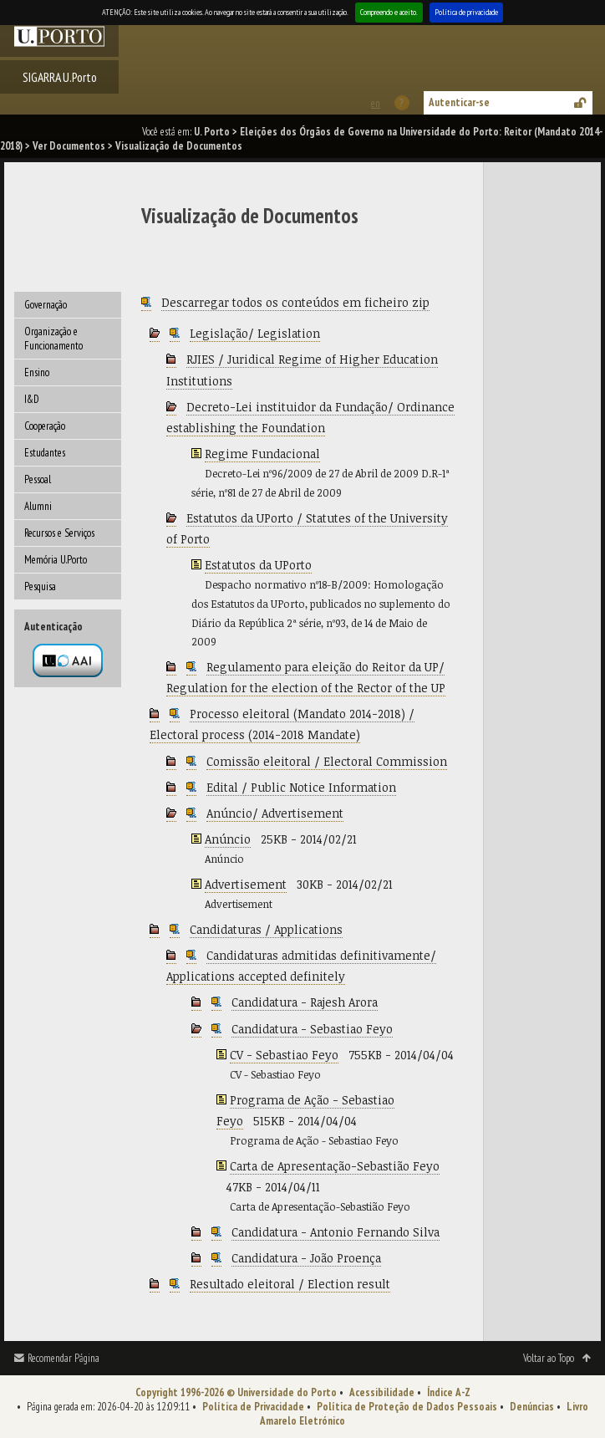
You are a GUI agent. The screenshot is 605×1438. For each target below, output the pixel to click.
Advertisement (246, 884)
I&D (31, 399)
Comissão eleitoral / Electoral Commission (326, 761)
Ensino (36, 372)
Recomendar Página (63, 1358)
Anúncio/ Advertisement (274, 813)
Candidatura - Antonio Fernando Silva (335, 1232)
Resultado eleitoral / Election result (290, 1284)
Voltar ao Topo (548, 1358)
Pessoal (37, 479)
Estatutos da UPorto (258, 565)
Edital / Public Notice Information (301, 787)
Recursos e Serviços (59, 533)
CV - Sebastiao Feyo (284, 1055)
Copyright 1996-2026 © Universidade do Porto (236, 1392)
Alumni (38, 506)
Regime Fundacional (262, 453)
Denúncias (532, 1407)
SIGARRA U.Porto (60, 77)
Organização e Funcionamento (53, 338)
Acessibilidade (381, 1392)
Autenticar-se (459, 102)
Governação (45, 305)
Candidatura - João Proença (306, 1258)
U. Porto (212, 132)
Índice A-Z (448, 1392)
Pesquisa (40, 586)
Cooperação (44, 426)
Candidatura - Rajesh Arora (304, 1002)
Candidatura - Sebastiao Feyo (312, 1029)
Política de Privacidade (253, 1407)
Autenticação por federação (68, 660)
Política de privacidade (466, 12)
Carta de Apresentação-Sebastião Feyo (335, 1166)
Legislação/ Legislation (255, 333)
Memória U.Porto (55, 560)
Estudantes (44, 453)
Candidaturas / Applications (266, 929)
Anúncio (228, 839)
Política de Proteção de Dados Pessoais (407, 1407)
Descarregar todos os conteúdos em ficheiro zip (295, 302)
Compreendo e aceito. (389, 12)
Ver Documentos (69, 146)
